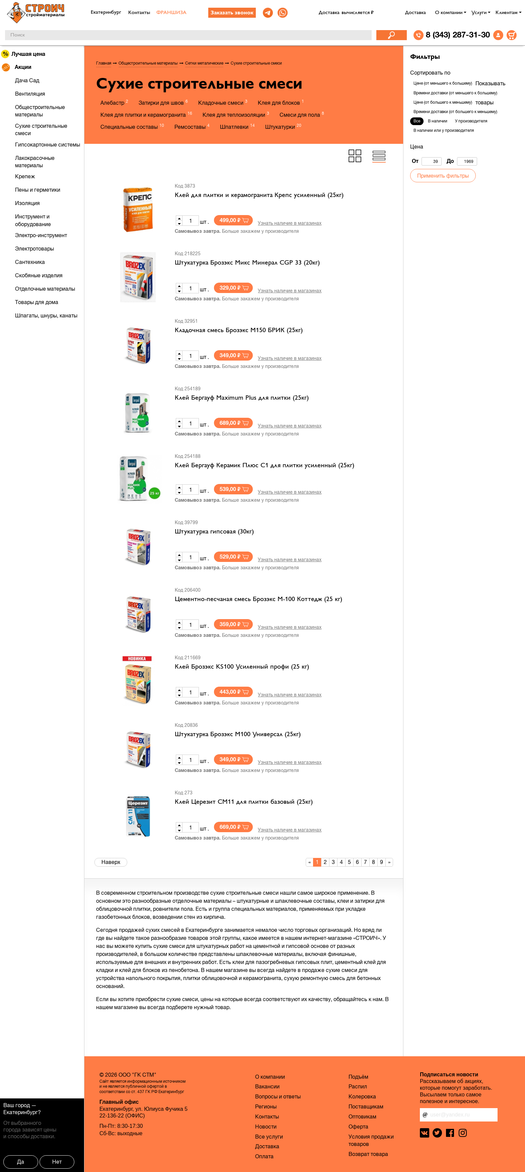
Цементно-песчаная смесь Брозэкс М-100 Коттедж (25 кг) (258, 599)
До (462, 161)
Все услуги (269, 1137)
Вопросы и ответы (278, 1096)
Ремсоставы (192, 126)
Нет (57, 1162)
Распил (358, 1086)
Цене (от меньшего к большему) (443, 83)
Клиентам (507, 12)
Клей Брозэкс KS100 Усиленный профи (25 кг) (242, 667)
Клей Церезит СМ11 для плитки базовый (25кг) (244, 802)
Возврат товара (368, 1154)
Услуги (478, 12)
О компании (448, 12)
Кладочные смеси (222, 102)
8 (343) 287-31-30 (458, 34)
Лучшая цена (23, 54)
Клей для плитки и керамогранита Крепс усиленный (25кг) (259, 195)
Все (417, 121)
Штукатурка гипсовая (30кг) (214, 531)
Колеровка (362, 1096)
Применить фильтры (443, 176)
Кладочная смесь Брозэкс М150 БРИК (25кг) (239, 330)
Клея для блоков (281, 102)
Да (20, 1162)
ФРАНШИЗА (171, 12)
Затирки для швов (163, 102)
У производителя (471, 121)
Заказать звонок (232, 13)
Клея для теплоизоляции (236, 114)
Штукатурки (283, 126)
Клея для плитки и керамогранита (146, 114)
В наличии (437, 121)
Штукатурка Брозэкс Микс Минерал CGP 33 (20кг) (247, 263)
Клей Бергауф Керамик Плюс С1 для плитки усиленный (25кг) (264, 465)
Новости (266, 1127)
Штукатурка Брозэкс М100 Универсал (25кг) (238, 734)
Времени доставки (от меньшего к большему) (455, 93)
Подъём (358, 1077)
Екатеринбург (20, 1112)
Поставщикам (366, 1106)
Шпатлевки (237, 126)
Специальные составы (132, 126)
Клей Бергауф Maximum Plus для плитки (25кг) (242, 398)
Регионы (266, 1106)
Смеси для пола (302, 114)
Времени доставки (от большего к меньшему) (455, 111)
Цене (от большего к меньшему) (443, 102)
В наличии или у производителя (444, 130)
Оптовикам (362, 1116)
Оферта (358, 1127)
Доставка (415, 12)
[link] (268, 13)
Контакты (139, 12)
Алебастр (114, 102)
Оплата (264, 1156)
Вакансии (267, 1086)
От (427, 161)
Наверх (110, 862)
